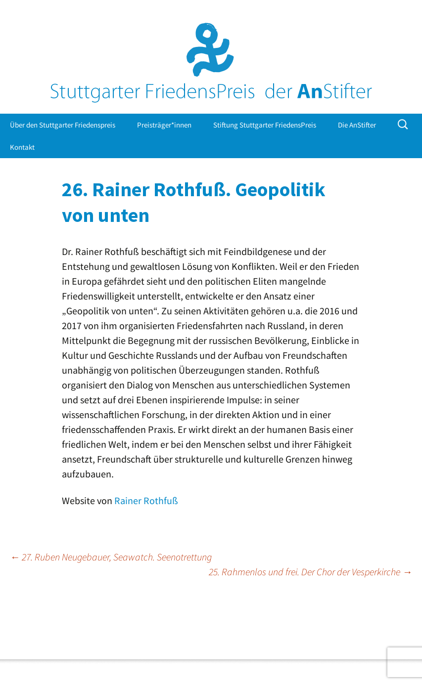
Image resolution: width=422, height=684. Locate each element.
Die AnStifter (357, 124)
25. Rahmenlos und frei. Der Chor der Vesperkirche (310, 571)
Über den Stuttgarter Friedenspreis (62, 124)
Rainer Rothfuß (146, 500)
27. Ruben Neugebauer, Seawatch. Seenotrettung (111, 557)
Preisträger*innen (164, 124)
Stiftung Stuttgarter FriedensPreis (264, 124)
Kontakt (22, 147)
